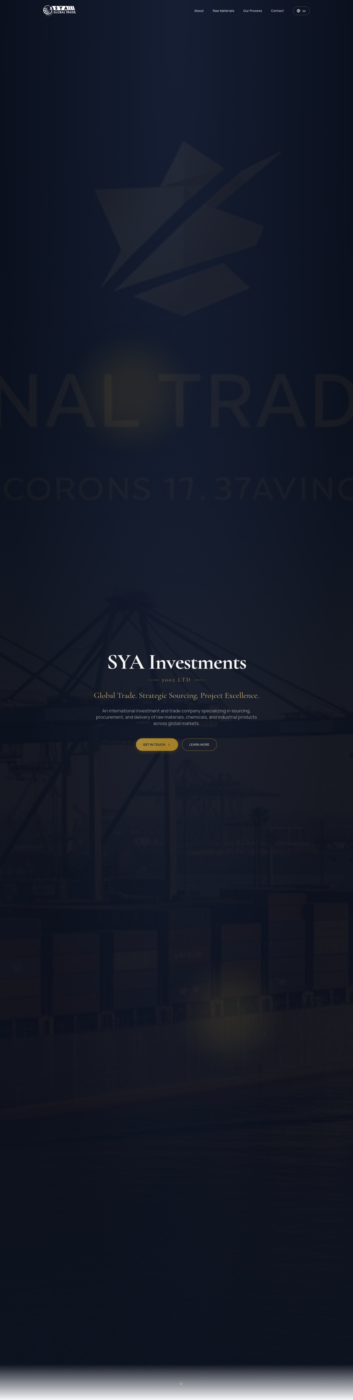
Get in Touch (157, 749)
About (199, 11)
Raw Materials (223, 11)
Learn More (199, 749)
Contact (277, 11)
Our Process (252, 11)
